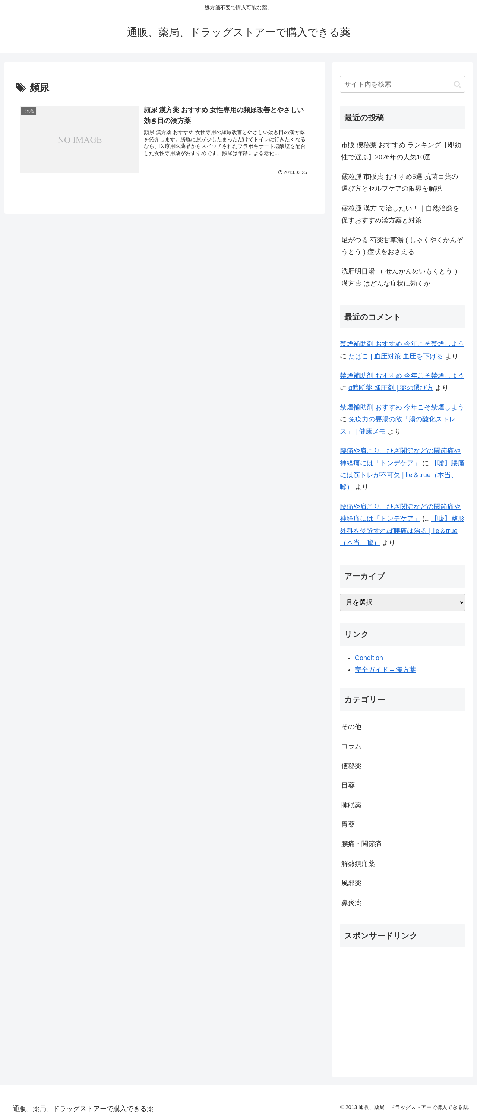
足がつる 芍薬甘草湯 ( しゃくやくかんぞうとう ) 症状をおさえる (402, 246)
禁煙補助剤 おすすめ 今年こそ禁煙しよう (402, 344)
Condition (369, 658)
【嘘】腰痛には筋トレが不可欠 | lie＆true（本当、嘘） (402, 475)
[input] (402, 84)
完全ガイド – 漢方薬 (385, 670)
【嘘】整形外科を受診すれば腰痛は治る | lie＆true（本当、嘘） (402, 531)
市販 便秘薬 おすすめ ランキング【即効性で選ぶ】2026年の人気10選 (401, 151)
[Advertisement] (402, 1005)
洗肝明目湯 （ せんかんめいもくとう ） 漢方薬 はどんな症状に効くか (401, 277)
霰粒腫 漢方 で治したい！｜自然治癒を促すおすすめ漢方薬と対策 (400, 214)
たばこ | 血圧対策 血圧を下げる (395, 356)
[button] (457, 84)
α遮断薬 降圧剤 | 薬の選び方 (390, 388)
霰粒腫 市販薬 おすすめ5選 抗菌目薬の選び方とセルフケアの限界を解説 (399, 182)
